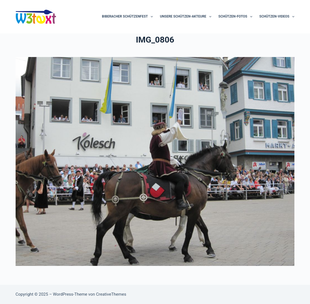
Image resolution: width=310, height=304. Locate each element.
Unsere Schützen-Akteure (187, 16)
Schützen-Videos (276, 16)
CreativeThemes (111, 294)
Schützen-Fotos (236, 16)
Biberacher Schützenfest (128, 16)
